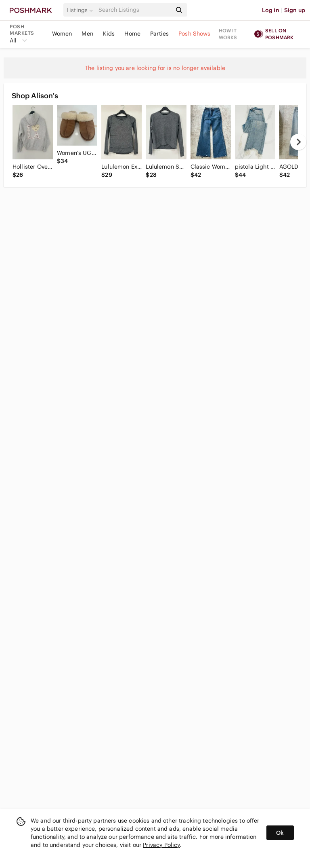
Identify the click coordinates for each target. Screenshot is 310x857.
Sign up (294, 10)
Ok (280, 832)
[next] (298, 142)
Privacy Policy (161, 845)
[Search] (134, 10)
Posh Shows (194, 33)
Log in (270, 10)
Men (87, 33)
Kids (109, 33)
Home (132, 33)
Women (62, 33)
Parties (159, 33)
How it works (228, 34)
